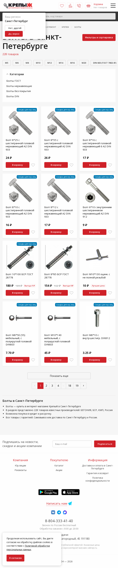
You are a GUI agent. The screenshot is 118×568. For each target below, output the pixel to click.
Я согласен (15, 558)
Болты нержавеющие (19, 86)
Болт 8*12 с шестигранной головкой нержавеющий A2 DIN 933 (58, 211)
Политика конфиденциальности (98, 479)
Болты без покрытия (18, 91)
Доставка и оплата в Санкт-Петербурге (97, 467)
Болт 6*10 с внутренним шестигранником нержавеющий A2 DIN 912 (97, 211)
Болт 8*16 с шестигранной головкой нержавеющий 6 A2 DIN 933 (97, 144)
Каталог (59, 465)
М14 (61, 62)
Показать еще (59, 376)
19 (77, 385)
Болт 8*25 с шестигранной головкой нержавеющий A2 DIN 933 (20, 144)
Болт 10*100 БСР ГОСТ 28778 (19, 276)
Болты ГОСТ (13, 80)
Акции (59, 470)
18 (69, 385)
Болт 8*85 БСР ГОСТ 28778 (56, 276)
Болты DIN (12, 96)
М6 (16, 62)
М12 (49, 62)
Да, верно (13, 33)
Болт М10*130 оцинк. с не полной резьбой (96, 276)
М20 (84, 62)
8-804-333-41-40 (59, 520)
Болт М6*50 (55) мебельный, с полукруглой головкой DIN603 (19, 339)
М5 (6, 62)
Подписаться (105, 443)
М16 (72, 62)
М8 (27, 62)
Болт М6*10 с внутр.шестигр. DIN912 (96, 336)
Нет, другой (14, 28)
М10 (38, 62)
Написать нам (56, 503)
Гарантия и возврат (97, 473)
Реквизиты (20, 470)
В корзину (17, 164)
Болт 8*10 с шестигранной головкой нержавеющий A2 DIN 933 (20, 211)
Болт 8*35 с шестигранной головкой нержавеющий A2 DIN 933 (58, 144)
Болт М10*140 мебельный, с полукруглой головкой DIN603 (57, 339)
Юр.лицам (20, 465)
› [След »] (83, 385)
